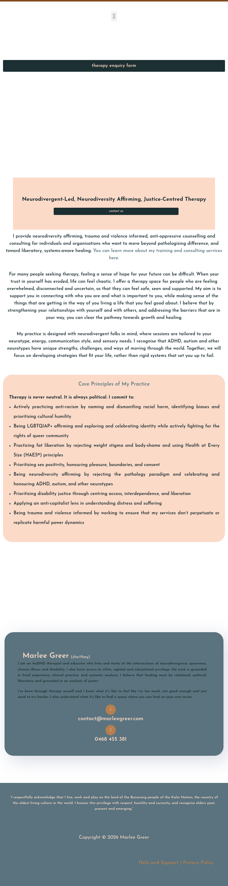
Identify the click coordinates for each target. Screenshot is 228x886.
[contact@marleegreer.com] (111, 710)
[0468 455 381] (111, 730)
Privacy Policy (198, 862)
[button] (114, 16)
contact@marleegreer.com (110, 719)
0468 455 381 (110, 739)
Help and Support (158, 862)
